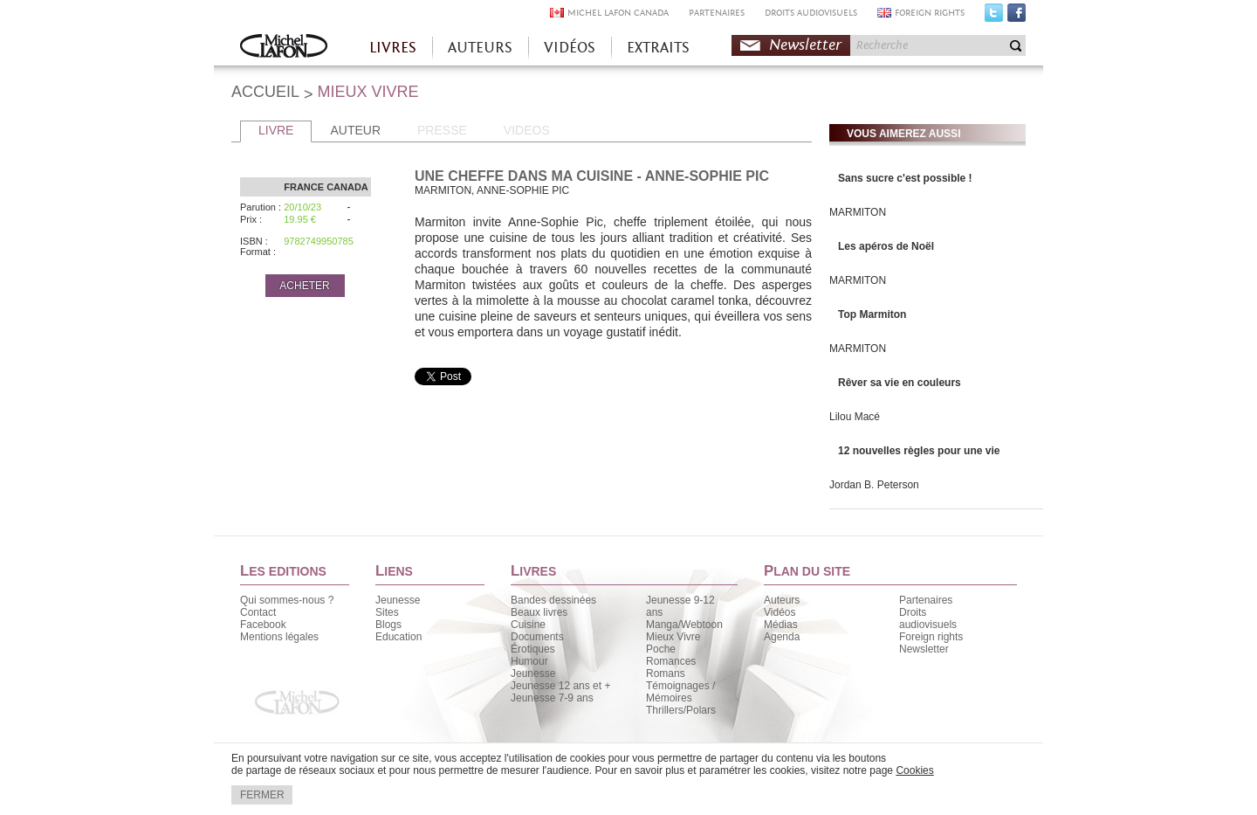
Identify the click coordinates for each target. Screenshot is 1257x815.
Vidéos (779, 612)
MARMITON (857, 212)
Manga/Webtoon (684, 624)
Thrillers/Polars (681, 710)
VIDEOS (527, 130)
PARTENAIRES (717, 12)
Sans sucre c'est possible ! (905, 178)
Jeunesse (397, 600)
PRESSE (442, 130)
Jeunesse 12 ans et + (560, 686)
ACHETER (304, 286)
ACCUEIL (265, 91)
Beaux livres (539, 612)
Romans (665, 673)
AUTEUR (355, 130)
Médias (781, 624)
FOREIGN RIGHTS (930, 12)
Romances (671, 661)
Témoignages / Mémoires (680, 692)
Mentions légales (279, 637)
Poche (661, 649)
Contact (258, 612)
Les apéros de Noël (886, 246)
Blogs (388, 624)
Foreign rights (931, 637)
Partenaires (925, 600)
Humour (529, 661)
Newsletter (805, 45)
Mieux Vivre (673, 637)
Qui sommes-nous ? (286, 600)
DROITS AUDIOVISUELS (811, 12)
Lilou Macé (854, 417)
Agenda (782, 637)
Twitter (994, 16)
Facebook (1016, 16)
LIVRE (275, 130)
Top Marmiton (872, 314)
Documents (537, 637)
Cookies (914, 770)
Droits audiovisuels (928, 618)
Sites (387, 612)
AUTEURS (480, 47)
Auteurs (782, 600)
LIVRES (392, 47)
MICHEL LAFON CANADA (618, 12)
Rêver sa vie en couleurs (899, 382)
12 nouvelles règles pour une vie (918, 451)
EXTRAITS (658, 47)
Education (398, 637)
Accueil (283, 47)
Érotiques (533, 649)
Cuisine (528, 624)
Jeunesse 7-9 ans (552, 698)
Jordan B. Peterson (874, 485)
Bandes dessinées (553, 600)
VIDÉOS (569, 47)
